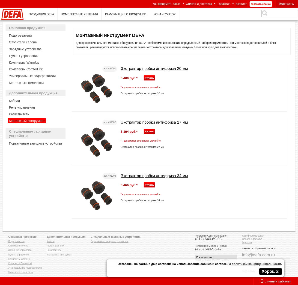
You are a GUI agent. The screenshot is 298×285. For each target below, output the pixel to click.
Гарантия (224, 4)
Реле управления (22, 107)
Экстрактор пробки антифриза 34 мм (154, 176)
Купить (149, 78)
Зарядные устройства (25, 49)
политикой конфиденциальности (256, 264)
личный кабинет (278, 281)
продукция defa (41, 14)
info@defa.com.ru (258, 255)
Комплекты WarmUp (24, 62)
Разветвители (19, 114)
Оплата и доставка (199, 4)
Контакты (287, 4)
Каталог (241, 4)
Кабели (14, 101)
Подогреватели (20, 35)
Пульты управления (24, 56)
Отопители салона (23, 42)
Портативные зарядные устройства (35, 143)
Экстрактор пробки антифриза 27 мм (154, 122)
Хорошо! (271, 271)
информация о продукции (125, 14)
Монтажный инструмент (27, 121)
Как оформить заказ (166, 4)
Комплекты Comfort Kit (26, 69)
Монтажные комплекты (26, 83)
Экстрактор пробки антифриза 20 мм (154, 68)
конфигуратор (165, 14)
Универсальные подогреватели (32, 76)
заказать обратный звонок (259, 248)
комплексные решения (79, 14)
